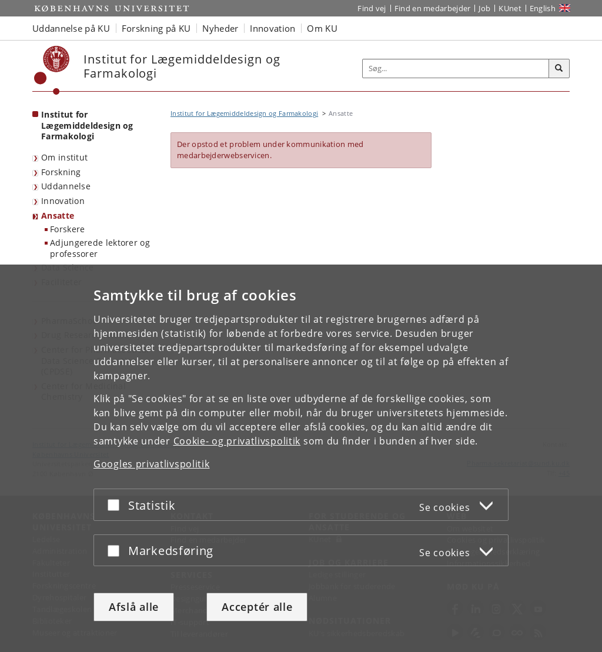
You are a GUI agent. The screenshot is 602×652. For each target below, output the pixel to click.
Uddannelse (66, 186)
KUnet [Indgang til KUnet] (510, 8)
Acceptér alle (257, 607)
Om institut (64, 157)
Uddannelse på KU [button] (71, 28)
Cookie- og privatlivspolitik (237, 440)
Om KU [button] (322, 28)
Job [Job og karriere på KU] (484, 8)
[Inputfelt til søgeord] (456, 68)
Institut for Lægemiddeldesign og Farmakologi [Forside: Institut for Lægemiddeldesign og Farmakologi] (87, 125)
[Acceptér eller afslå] (116, 504)
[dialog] (301, 458)
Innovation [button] (272, 28)
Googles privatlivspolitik (151, 463)
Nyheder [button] (220, 28)
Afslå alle (134, 607)
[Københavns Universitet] (52, 70)
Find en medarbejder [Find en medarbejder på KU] (432, 8)
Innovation (63, 200)
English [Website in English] (543, 8)
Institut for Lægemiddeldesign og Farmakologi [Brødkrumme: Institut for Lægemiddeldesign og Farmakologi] (244, 113)
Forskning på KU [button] (156, 28)
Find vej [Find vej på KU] (371, 8)
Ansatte (57, 215)
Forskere (67, 229)
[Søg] (559, 69)
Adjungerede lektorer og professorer (100, 248)
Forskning (61, 172)
